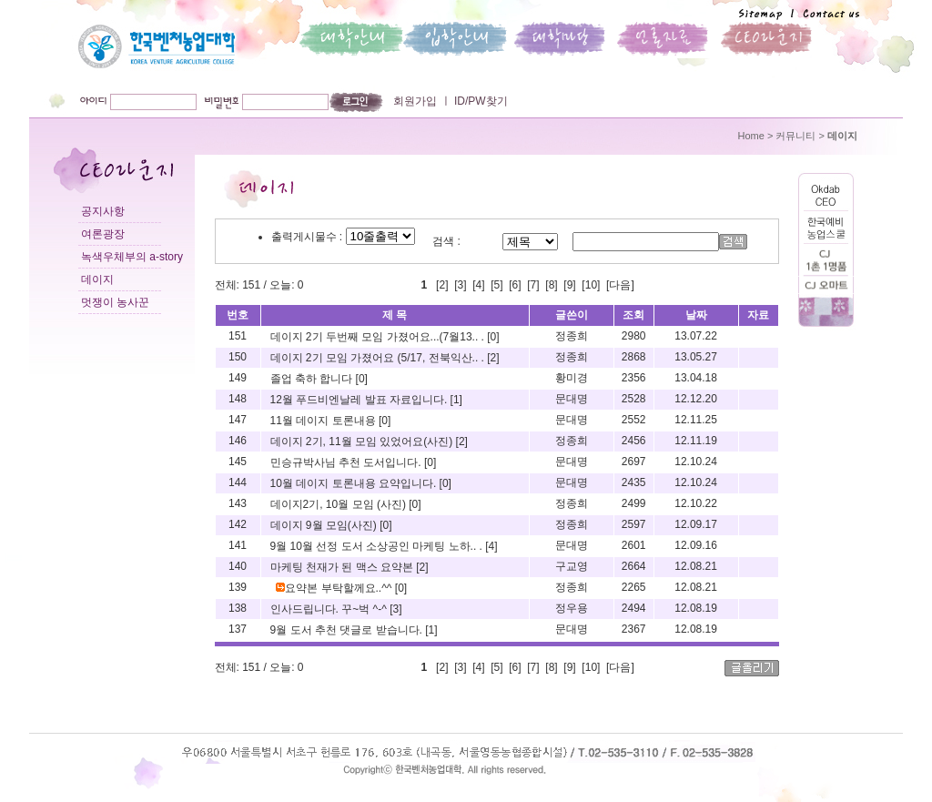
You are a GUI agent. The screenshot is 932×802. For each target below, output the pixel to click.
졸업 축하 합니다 (313, 378)
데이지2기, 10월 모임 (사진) (340, 504)
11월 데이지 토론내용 (324, 420)
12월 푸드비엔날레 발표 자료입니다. (360, 399)
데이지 (97, 279)
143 (237, 503)
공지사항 (103, 211)
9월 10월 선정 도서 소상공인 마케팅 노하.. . (378, 546)
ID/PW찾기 (479, 101)
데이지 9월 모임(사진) (325, 525)
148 (237, 398)
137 (237, 629)
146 (237, 440)
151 (237, 336)
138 (237, 608)
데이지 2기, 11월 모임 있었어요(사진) (363, 441)
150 (237, 356)
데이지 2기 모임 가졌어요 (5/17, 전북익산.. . (379, 357)
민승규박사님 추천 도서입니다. (347, 462)
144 (237, 482)
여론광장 (103, 234)
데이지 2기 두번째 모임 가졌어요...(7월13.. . (379, 336)
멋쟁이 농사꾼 (115, 302)
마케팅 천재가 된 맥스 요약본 (343, 567)
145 (237, 461)
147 (237, 419)
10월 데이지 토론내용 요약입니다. (355, 483)
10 (591, 285)
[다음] (620, 285)
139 (237, 587)
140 (237, 566)
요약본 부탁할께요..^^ (335, 588)
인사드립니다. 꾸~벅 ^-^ (330, 609)
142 (237, 524)
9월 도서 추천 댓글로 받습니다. (348, 630)
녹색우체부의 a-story (132, 256)
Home (751, 135)
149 (237, 377)
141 (237, 545)
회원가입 (415, 101)
